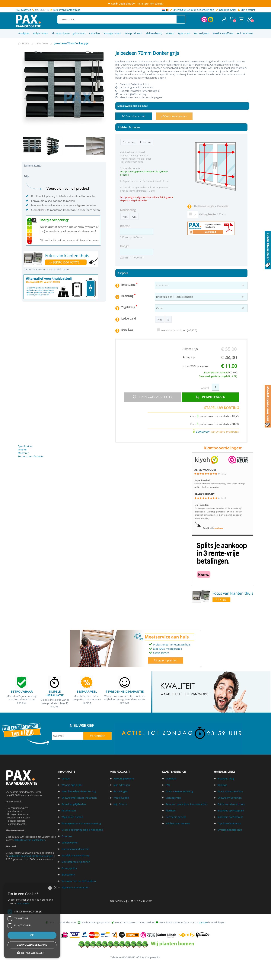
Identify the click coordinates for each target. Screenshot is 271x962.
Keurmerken (69, 810)
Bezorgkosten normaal (220, 372)
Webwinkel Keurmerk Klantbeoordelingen (31, 855)
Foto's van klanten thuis (66, 9)
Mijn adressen (121, 784)
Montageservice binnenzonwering (81, 823)
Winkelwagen (241, 19)
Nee (159, 319)
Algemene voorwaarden (75, 887)
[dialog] (32, 920)
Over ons (67, 835)
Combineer (203, 431)
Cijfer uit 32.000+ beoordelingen (193, 9)
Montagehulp (173, 797)
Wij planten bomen (72, 816)
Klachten (171, 810)
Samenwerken (70, 842)
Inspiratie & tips (228, 9)
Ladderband (128, 318)
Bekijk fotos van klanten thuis (29, 839)
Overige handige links (230, 829)
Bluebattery (68, 874)
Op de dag (129, 142)
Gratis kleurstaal (133, 116)
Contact (66, 778)
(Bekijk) (159, 3)
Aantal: (205, 387)
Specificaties (25, 445)
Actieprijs (189, 357)
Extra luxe (127, 329)
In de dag (145, 142)
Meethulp (171, 778)
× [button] (55, 887)
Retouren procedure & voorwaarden (186, 803)
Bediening (127, 295)
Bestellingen (120, 791)
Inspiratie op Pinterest (230, 816)
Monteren (23, 452)
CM (134, 216)
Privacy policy (69, 867)
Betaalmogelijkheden (74, 803)
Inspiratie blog (226, 778)
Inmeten (22, 449)
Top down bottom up (229, 823)
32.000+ (203, 922)
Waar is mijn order (72, 784)
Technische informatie (30, 456)
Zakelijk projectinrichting (75, 855)
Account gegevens (123, 778)
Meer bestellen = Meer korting (79, 791)
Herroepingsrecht (176, 816)
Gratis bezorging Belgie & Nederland (82, 829)
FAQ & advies (23, 9)
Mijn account (248, 9)
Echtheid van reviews (178, 823)
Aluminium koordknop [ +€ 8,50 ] (179, 330)
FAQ (168, 784)
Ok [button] (32, 935)
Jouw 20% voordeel (196, 366)
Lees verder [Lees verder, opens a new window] (23, 903)
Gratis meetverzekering (179, 791)
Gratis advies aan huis (230, 791)
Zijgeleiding (128, 307)
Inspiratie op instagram (231, 810)
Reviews (222, 784)
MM (125, 216)
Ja (195, 214)
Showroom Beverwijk (230, 797)
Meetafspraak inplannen (76, 861)
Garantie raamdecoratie (75, 848)
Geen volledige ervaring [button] (32, 944)
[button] (32, 952)
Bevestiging (128, 284)
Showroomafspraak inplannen (79, 797)
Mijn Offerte (120, 803)
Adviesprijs (190, 348)
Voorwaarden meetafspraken (79, 880)
